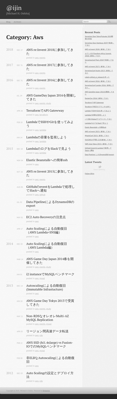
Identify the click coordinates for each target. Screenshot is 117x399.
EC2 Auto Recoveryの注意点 (46, 217)
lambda (42, 130)
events (42, 57)
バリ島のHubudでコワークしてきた (98, 119)
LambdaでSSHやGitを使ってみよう (50, 123)
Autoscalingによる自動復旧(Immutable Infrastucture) (46, 287)
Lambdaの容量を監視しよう (46, 137)
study (48, 103)
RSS (109, 22)
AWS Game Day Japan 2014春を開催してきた (50, 260)
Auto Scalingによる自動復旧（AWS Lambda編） (46, 245)
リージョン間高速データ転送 (47, 331)
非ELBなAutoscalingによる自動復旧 (50, 359)
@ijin (14, 8)
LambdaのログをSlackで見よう (48, 148)
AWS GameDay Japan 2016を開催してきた (51, 97)
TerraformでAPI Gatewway (45, 110)
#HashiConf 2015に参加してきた (97, 136)
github (42, 194)
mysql (42, 278)
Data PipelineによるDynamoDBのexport (50, 203)
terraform (43, 114)
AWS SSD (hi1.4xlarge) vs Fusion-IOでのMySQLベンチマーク (49, 344)
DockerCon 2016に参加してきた (97, 98)
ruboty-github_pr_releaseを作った (97, 77)
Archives (17, 21)
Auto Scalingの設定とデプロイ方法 (50, 375)
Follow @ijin (89, 174)
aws (37, 57)
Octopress (46, 391)
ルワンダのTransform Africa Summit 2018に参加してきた (98, 54)
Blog (8, 21)
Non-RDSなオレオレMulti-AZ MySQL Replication (48, 318)
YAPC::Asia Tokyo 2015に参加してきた (99, 144)
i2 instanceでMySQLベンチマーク (50, 274)
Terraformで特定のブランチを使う (98, 107)
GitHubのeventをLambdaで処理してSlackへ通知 (50, 188)
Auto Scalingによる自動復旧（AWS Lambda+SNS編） (46, 230)
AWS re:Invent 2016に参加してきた (50, 82)
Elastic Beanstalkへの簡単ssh (47, 160)
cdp (41, 335)
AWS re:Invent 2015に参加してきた (50, 173)
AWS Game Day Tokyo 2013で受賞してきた (50, 302)
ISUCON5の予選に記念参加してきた (98, 140)
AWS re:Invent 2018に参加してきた (50, 51)
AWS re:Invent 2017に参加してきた (50, 66)
